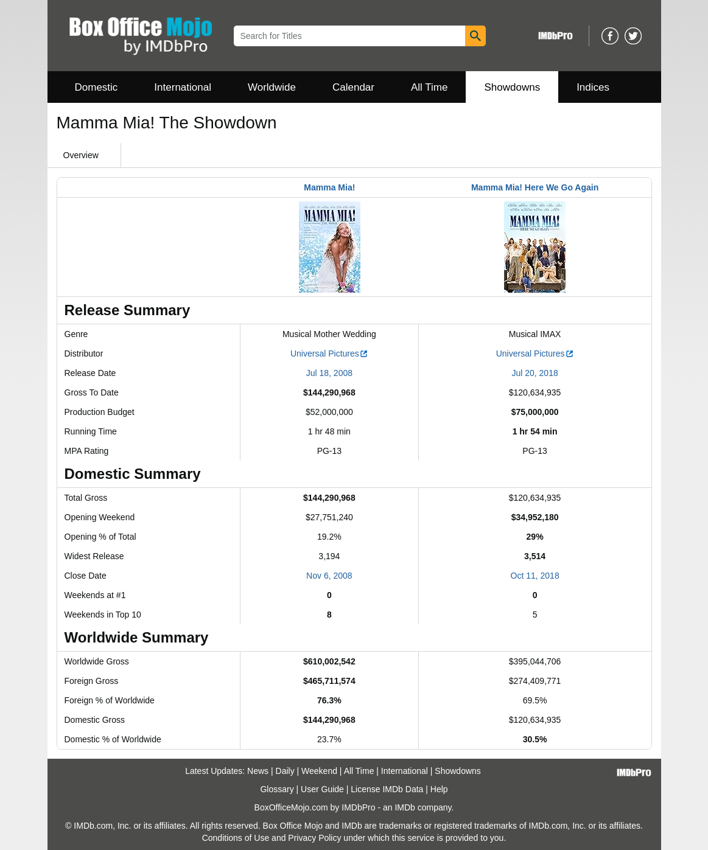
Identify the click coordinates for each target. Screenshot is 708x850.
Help (439, 789)
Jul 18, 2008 (329, 373)
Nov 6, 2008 (329, 575)
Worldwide (272, 87)
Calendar (353, 87)
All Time (429, 87)
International (182, 87)
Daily (285, 771)
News (257, 771)
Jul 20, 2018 (534, 373)
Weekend (319, 771)
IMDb (404, 807)
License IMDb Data (387, 789)
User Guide (322, 789)
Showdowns (512, 87)
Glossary (276, 789)
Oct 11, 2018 (535, 575)
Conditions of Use (236, 838)
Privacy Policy (314, 838)
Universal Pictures (329, 353)
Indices (593, 87)
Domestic (96, 87)
